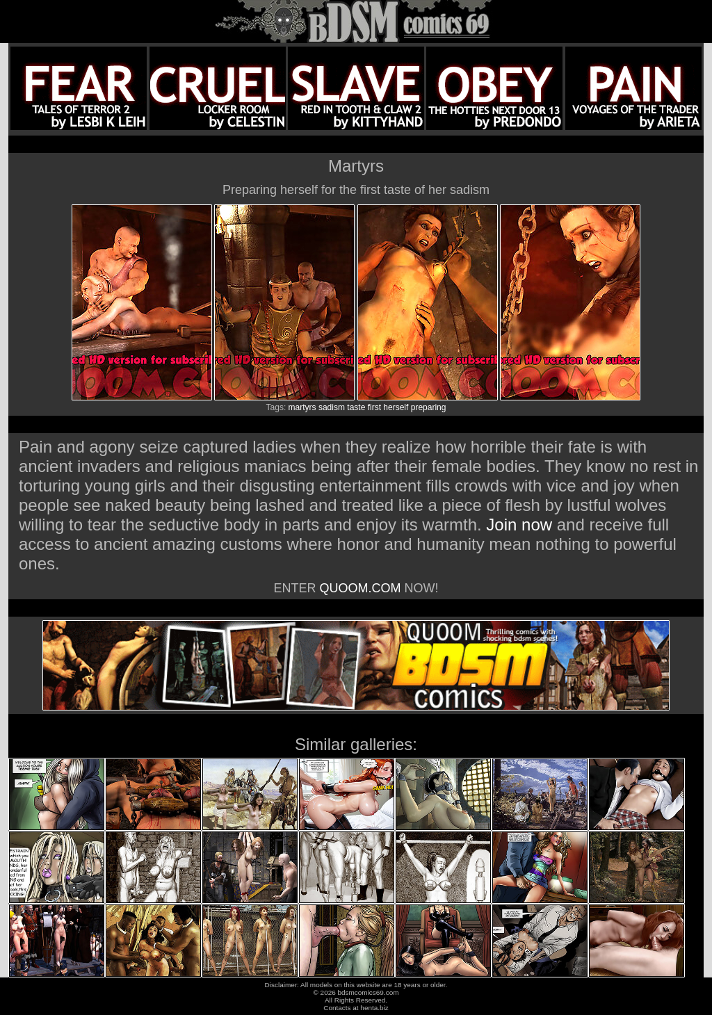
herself (395, 407)
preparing (428, 407)
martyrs (302, 407)
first (374, 407)
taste (356, 407)
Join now (521, 524)
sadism (331, 407)
